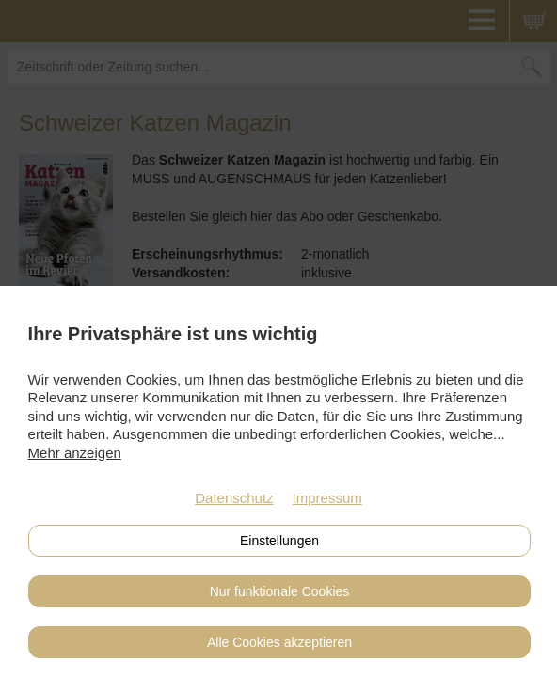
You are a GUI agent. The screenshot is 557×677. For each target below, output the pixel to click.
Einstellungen (279, 540)
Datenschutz (234, 498)
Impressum (327, 498)
